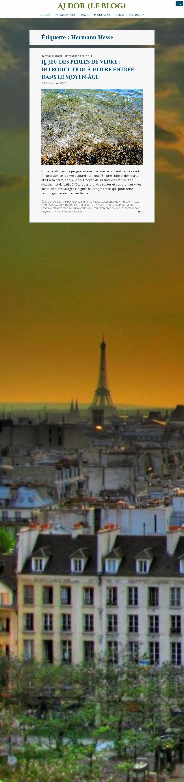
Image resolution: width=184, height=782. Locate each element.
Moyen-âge (98, 205)
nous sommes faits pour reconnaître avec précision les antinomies (87, 206)
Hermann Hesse (130, 201)
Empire (85, 201)
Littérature (71, 56)
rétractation (107, 208)
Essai (48, 56)
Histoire (57, 56)
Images (85, 14)
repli (95, 208)
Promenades (102, 14)
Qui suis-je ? (136, 14)
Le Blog (45, 14)
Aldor (62, 82)
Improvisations (65, 14)
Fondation (113, 201)
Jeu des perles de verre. (78, 205)
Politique (86, 56)
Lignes (120, 14)
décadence (73, 201)
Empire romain (98, 201)
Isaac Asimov (56, 205)
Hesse (44, 205)
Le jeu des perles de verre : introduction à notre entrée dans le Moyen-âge (87, 70)
